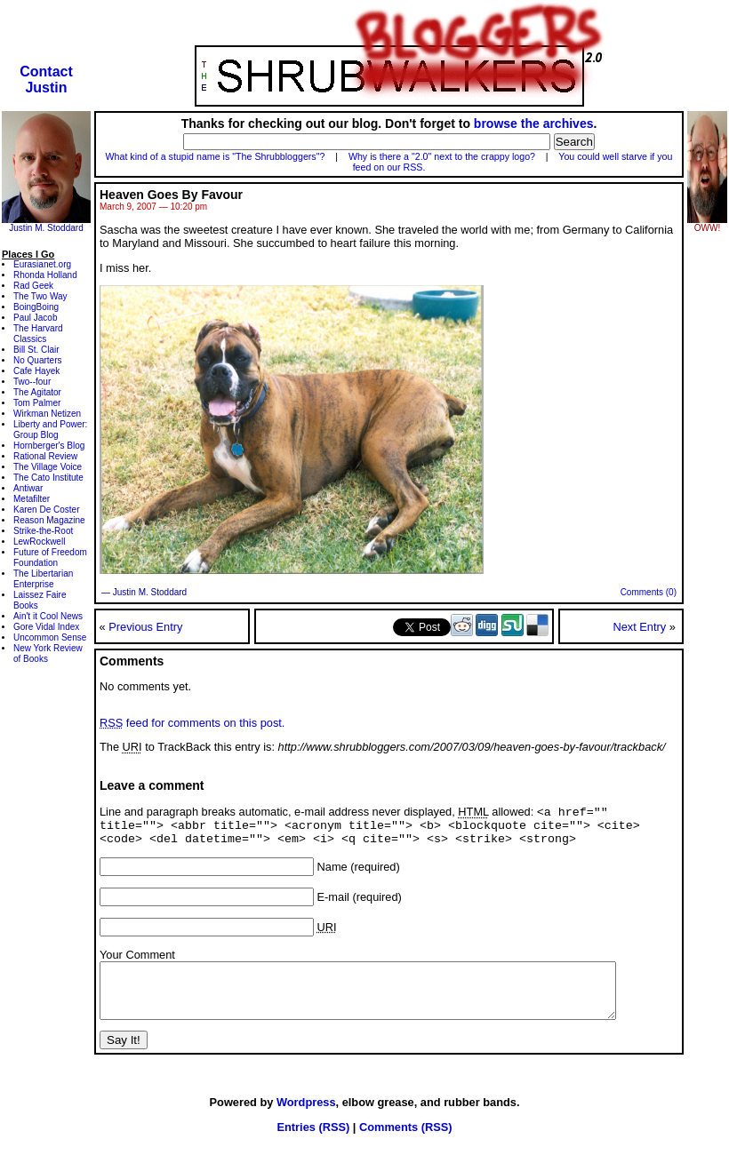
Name (332, 873)
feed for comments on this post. (192, 722)
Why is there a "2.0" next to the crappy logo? (441, 156)
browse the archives (534, 123)
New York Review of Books (48, 653)
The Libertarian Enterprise (43, 579)
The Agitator (37, 392)
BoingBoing (36, 307)
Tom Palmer (36, 403)
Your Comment (137, 961)
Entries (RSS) (312, 1144)
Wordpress (306, 1120)
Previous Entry (145, 626)
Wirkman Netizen (47, 413)
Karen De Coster (46, 509)
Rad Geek (33, 286)
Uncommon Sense (49, 637)
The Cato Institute (48, 477)
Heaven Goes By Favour (171, 194)
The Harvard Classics (38, 333)
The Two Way (40, 296)
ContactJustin (46, 79)
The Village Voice (47, 467)
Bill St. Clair (36, 349)
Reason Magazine (49, 520)
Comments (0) (649, 592)
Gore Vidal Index (46, 627)
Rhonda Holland (45, 275)
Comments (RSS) (406, 1144)
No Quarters (37, 360)
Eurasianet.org (42, 264)
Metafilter (31, 499)
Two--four (32, 381)
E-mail (333, 904)
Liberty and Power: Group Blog (50, 429)
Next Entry (639, 626)
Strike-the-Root (43, 531)
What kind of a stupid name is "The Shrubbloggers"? (215, 156)
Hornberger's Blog (48, 445)
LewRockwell (39, 541)
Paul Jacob (35, 318)
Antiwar (28, 488)
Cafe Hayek (36, 371)
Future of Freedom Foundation (50, 557)
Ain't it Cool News (48, 616)
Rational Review (45, 456)
